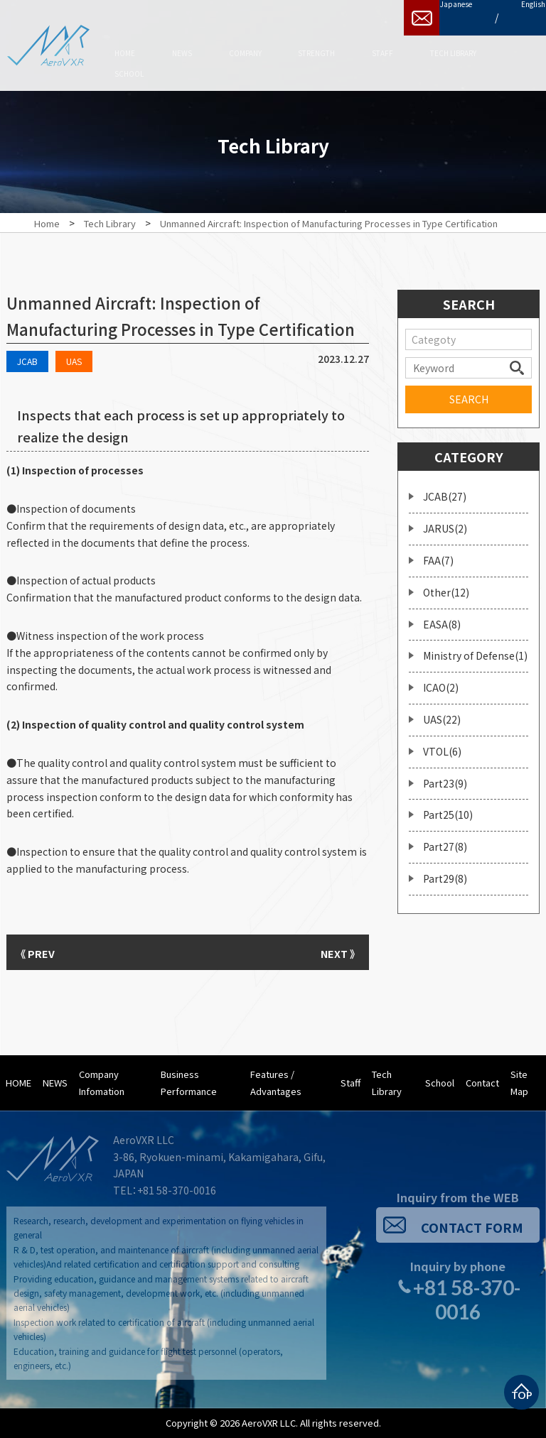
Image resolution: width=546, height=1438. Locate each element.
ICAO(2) (441, 681)
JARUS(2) (445, 522)
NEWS (55, 1082)
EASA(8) (442, 617)
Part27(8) (445, 840)
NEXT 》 (333, 952)
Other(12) (446, 585)
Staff (350, 1082)
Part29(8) (445, 871)
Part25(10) (448, 808)
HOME (18, 1082)
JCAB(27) (444, 490)
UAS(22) (442, 712)
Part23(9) (445, 776)
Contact (482, 1082)
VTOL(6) (442, 744)
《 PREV (42, 952)
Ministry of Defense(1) (475, 649)
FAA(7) (438, 553)
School (439, 1082)
